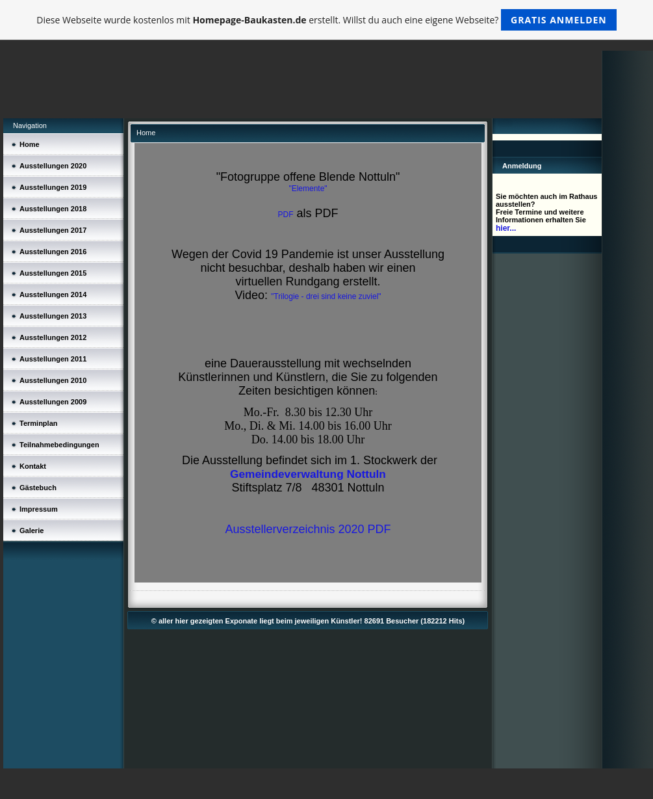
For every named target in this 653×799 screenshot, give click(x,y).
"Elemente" (307, 188)
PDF (285, 214)
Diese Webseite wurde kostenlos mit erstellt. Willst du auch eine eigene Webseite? (326, 20)
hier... (506, 228)
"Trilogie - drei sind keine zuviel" (326, 296)
